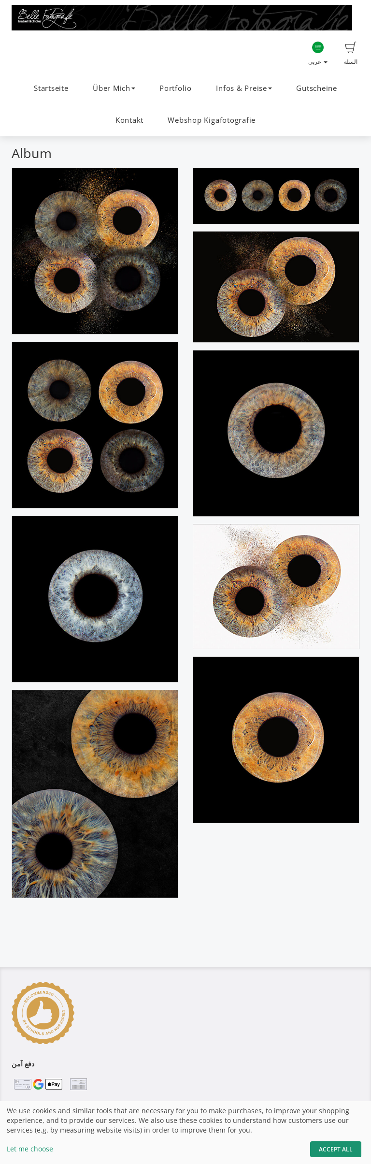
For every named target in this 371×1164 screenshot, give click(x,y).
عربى (318, 54)
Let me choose (30, 1148)
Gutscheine (316, 88)
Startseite (51, 88)
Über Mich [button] (114, 88)
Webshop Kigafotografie (212, 120)
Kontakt (129, 120)
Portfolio (175, 88)
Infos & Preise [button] (244, 88)
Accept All (336, 1149)
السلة (350, 54)
